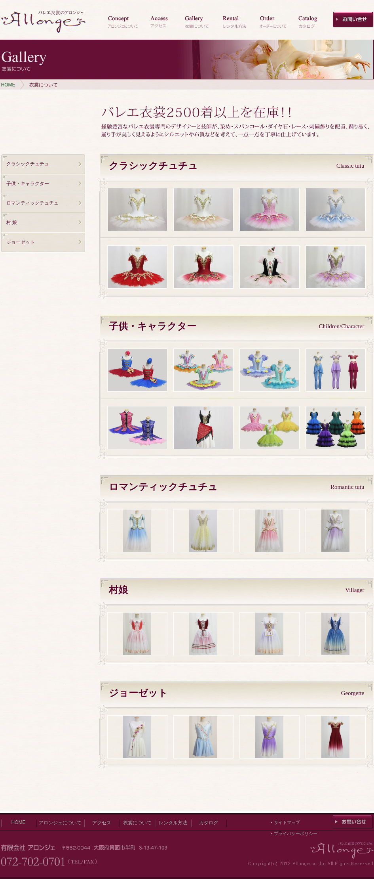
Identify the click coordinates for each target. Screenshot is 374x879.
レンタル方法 (173, 822)
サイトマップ (287, 822)
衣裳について (137, 822)
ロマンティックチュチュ (32, 203)
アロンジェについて (60, 822)
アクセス (101, 822)
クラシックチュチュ (27, 164)
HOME (8, 85)
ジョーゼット (20, 242)
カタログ (208, 822)
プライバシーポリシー (295, 833)
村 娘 (11, 222)
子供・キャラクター (27, 183)
